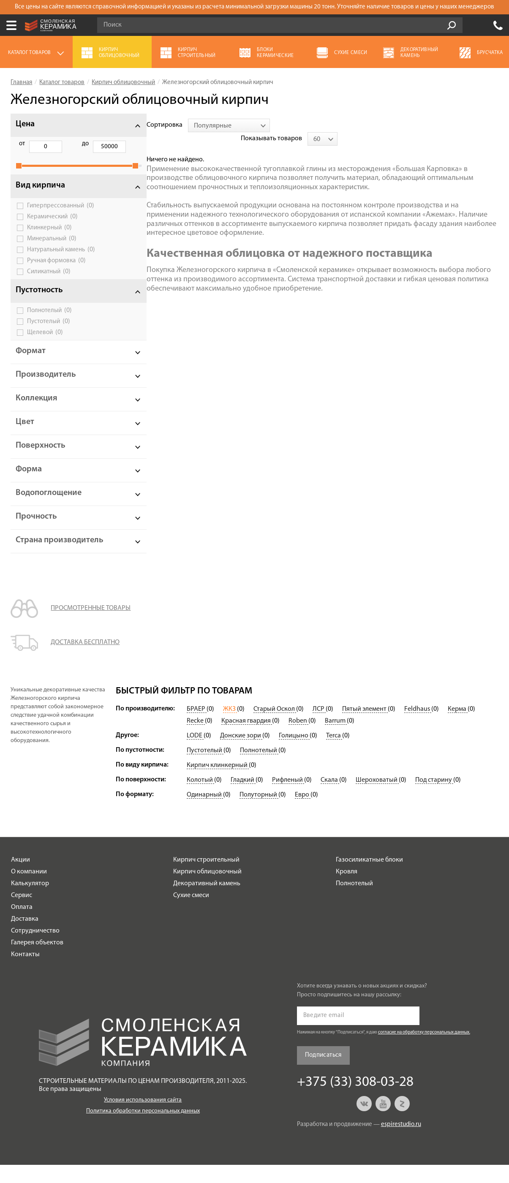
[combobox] (198, 125)
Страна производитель (45, 554)
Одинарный (205, 813)
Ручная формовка (56, 270)
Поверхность (40, 455)
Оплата (22, 925)
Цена (25, 124)
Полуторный (259, 813)
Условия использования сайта (143, 1118)
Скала (330, 798)
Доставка (24, 937)
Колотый (200, 798)
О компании (29, 890)
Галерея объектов (37, 960)
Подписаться (323, 1073)
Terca (334, 754)
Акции (20, 878)
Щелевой (45, 341)
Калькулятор (30, 901)
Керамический (52, 226)
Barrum (336, 739)
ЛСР (319, 727)
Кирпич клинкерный (218, 783)
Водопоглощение (49, 502)
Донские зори (241, 754)
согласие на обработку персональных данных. (424, 1050)
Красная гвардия (246, 739)
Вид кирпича (40, 194)
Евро (302, 813)
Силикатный (49, 280)
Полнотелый (49, 319)
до (65, 144)
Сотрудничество (35, 949)
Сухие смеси (191, 913)
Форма (29, 478)
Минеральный (51, 248)
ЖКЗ (230, 727)
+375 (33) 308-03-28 (498, 25)
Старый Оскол (274, 727)
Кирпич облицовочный (207, 890)
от (22, 144)
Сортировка (134, 125)
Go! (451, 25)
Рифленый (288, 798)
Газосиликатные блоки (369, 878)
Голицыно (294, 754)
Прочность (36, 526)
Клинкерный (49, 237)
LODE (195, 754)
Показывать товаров (432, 125)
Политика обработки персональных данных (143, 1129)
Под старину (434, 798)
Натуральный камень (61, 259)
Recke (196, 739)
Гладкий (243, 798)
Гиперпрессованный (60, 215)
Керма (458, 727)
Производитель (46, 384)
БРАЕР (197, 727)
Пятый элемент (365, 727)
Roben (298, 739)
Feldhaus (417, 727)
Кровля (346, 890)
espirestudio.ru (401, 1142)
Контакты (25, 972)
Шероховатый (377, 798)
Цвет (25, 431)
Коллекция (36, 407)
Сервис (21, 913)
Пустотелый (48, 330)
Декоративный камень (206, 901)
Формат (31, 360)
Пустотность (39, 299)
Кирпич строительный (206, 878)
